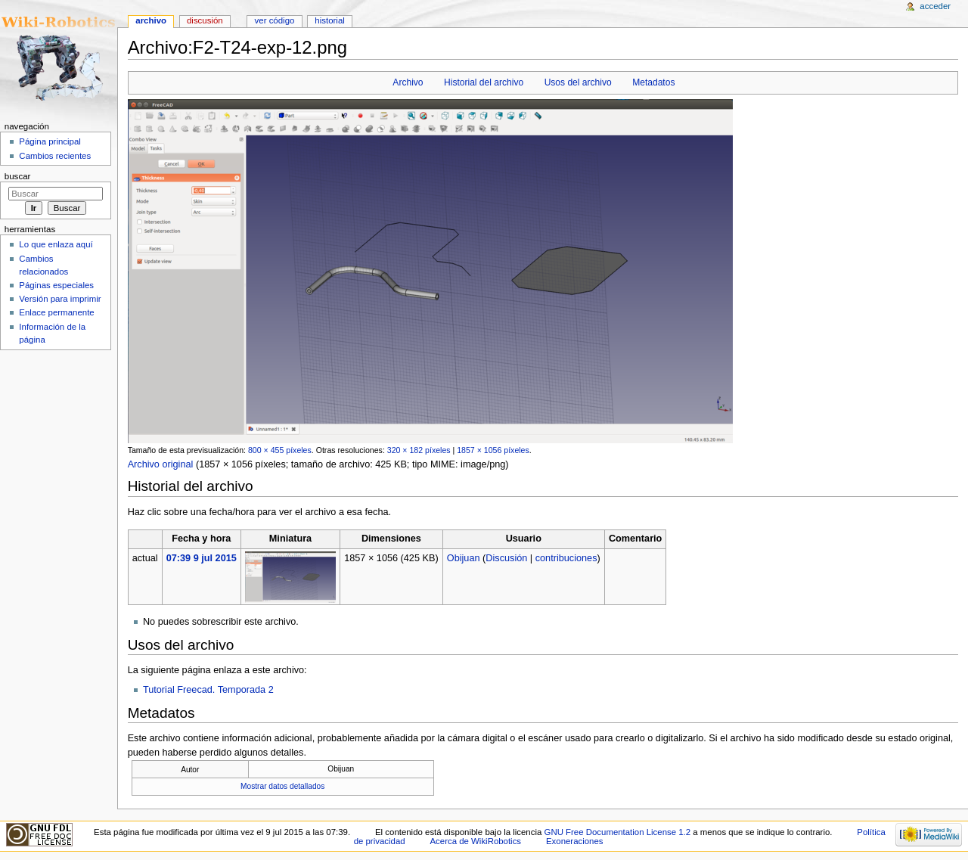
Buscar (18, 176)
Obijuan (463, 558)
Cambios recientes (55, 155)
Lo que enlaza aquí (55, 244)
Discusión (506, 558)
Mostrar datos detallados (282, 786)
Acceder (935, 6)
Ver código (275, 20)
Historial (329, 20)
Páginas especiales (56, 285)
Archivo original (161, 464)
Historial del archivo (483, 82)
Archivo (407, 82)
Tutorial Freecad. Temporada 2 (208, 690)
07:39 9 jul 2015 (201, 558)
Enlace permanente (56, 312)
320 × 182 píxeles (419, 450)
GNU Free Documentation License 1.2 (617, 832)
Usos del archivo (578, 82)
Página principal (50, 141)
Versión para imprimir (60, 298)
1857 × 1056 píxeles (493, 450)
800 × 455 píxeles (280, 450)
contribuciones (566, 558)
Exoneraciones (574, 841)
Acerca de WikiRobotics (475, 841)
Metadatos (653, 82)
